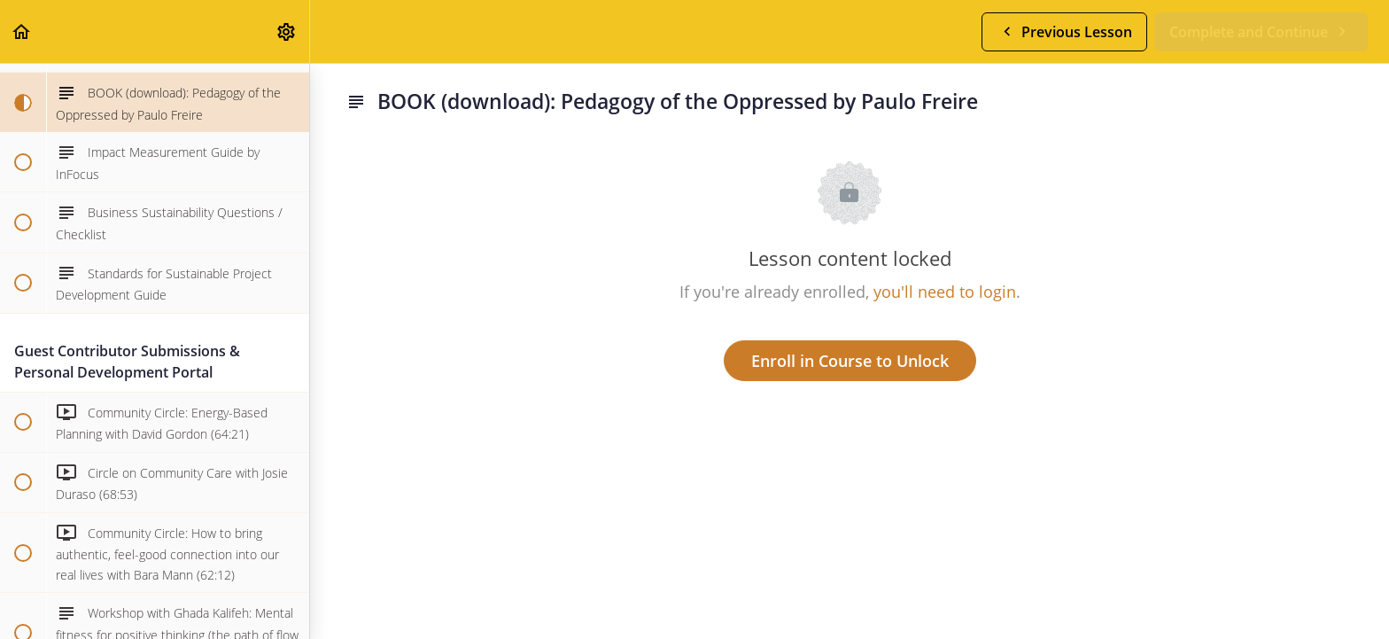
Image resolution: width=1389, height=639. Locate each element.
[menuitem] (287, 31)
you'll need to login (944, 291)
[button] (22, 31)
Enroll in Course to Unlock (850, 360)
